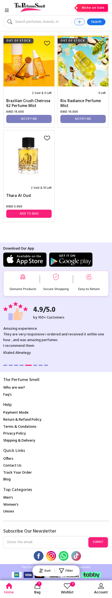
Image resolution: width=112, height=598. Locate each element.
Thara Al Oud (18, 196)
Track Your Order (17, 473)
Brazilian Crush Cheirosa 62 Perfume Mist (28, 103)
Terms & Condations (19, 427)
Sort (45, 570)
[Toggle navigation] (7, 10)
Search (96, 22)
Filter (66, 570)
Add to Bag (29, 213)
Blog (7, 479)
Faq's (7, 395)
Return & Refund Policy (22, 420)
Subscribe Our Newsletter (29, 531)
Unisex (8, 511)
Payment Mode (16, 413)
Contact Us (12, 465)
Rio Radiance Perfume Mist (80, 103)
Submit (98, 542)
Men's (8, 498)
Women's (10, 505)
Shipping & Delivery (19, 441)
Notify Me (29, 119)
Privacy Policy (14, 433)
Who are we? (14, 388)
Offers (8, 459)
